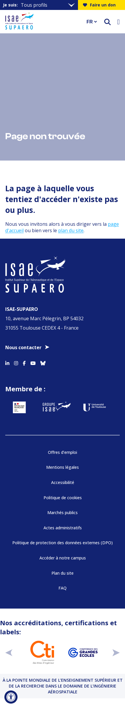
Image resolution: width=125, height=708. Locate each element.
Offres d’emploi (62, 452)
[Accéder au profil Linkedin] (7, 362)
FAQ (62, 588)
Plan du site (62, 573)
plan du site (71, 230)
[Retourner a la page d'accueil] (42, 21)
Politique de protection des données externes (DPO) (62, 542)
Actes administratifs (63, 527)
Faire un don (99, 5)
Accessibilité (62, 482)
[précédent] (9, 652)
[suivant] (116, 652)
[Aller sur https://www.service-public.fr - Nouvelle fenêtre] (19, 407)
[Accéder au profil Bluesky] (43, 362)
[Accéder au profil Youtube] (33, 362)
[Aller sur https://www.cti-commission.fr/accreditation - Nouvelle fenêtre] (42, 652)
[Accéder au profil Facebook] (24, 362)
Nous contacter (23, 347)
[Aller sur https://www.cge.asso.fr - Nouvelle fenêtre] (82, 652)
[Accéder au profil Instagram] (16, 362)
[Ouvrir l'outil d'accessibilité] (11, 697)
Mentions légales (62, 467)
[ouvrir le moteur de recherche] (107, 21)
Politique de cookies (63, 497)
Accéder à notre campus (62, 558)
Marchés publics (62, 512)
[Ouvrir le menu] (118, 22)
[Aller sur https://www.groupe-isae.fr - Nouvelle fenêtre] (57, 407)
